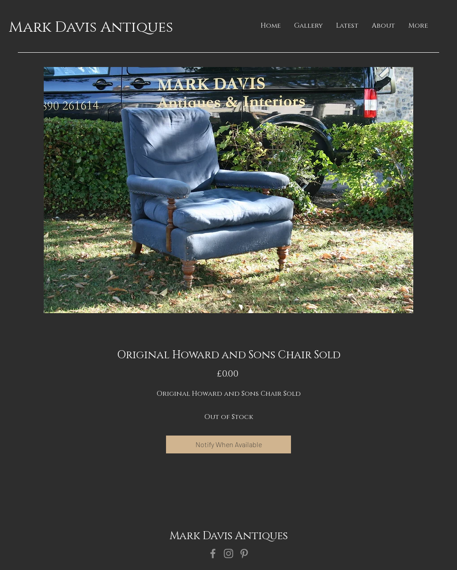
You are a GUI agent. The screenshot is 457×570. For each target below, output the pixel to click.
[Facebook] (213, 553)
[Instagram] (228, 553)
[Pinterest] (244, 553)
